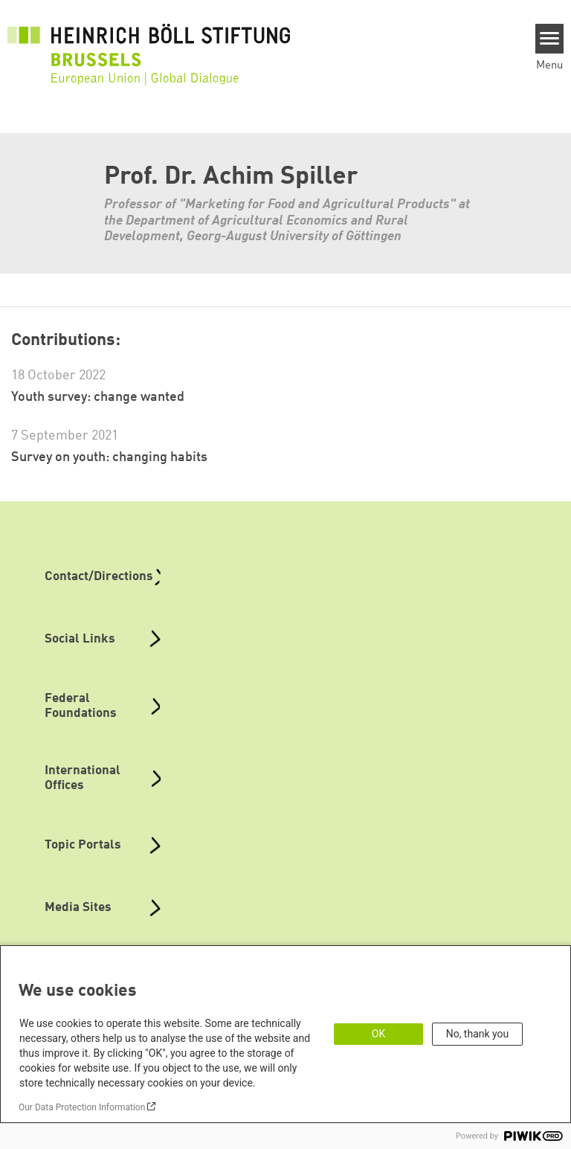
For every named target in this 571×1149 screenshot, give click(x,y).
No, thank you (477, 1034)
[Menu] (549, 39)
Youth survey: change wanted (97, 397)
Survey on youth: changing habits (109, 457)
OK (378, 1034)
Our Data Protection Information (82, 1107)
